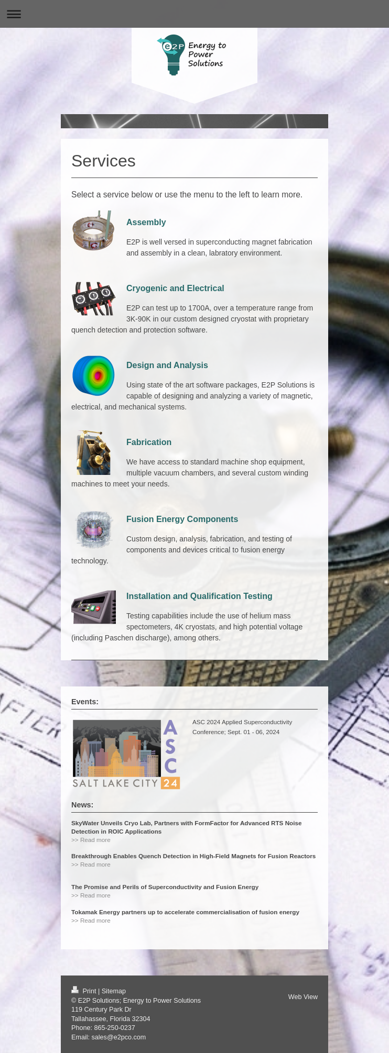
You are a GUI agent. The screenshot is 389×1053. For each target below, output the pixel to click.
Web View (303, 997)
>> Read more (91, 839)
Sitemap (114, 991)
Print (84, 991)
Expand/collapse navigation (194, 14)
